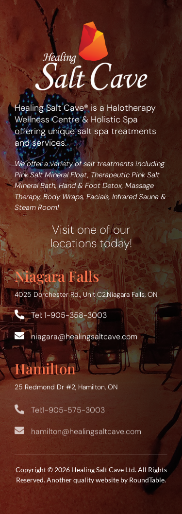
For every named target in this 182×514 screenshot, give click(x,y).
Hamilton (45, 369)
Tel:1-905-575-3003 (68, 414)
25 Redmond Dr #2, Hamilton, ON (66, 387)
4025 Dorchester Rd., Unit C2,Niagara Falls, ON (86, 294)
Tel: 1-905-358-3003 (69, 315)
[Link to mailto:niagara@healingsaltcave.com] (19, 336)
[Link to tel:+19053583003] (19, 315)
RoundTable (147, 480)
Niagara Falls (57, 275)
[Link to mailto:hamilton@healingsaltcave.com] (19, 434)
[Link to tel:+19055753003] (19, 413)
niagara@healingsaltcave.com (84, 337)
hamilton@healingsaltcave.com (86, 435)
